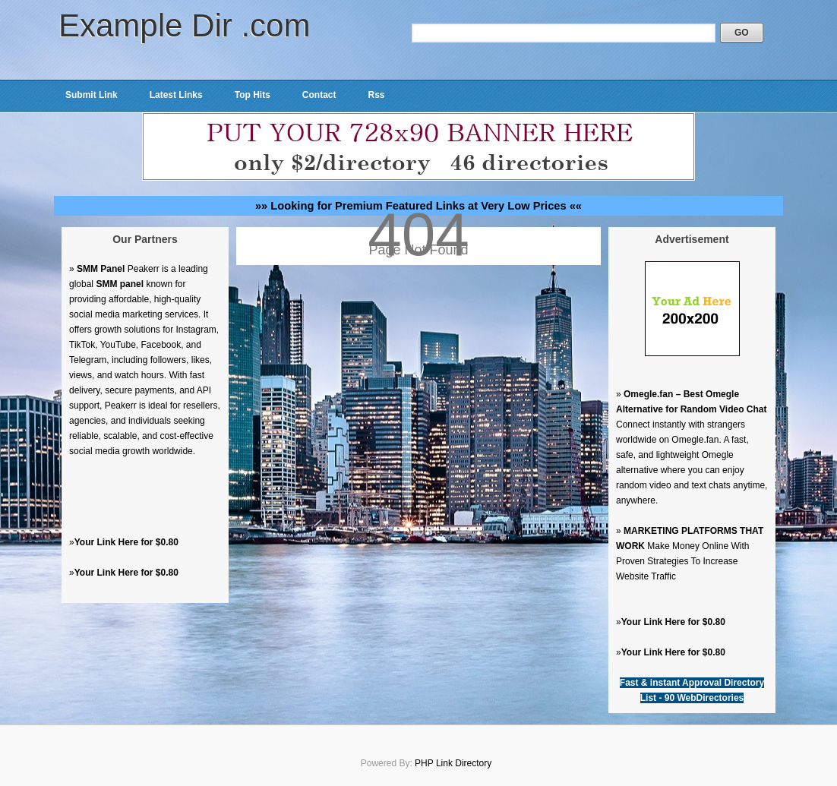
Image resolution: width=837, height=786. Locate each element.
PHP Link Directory (453, 763)
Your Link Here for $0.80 (126, 542)
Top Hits (252, 95)
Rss (376, 95)
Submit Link (91, 95)
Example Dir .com (184, 25)
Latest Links (176, 95)
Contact (319, 95)
